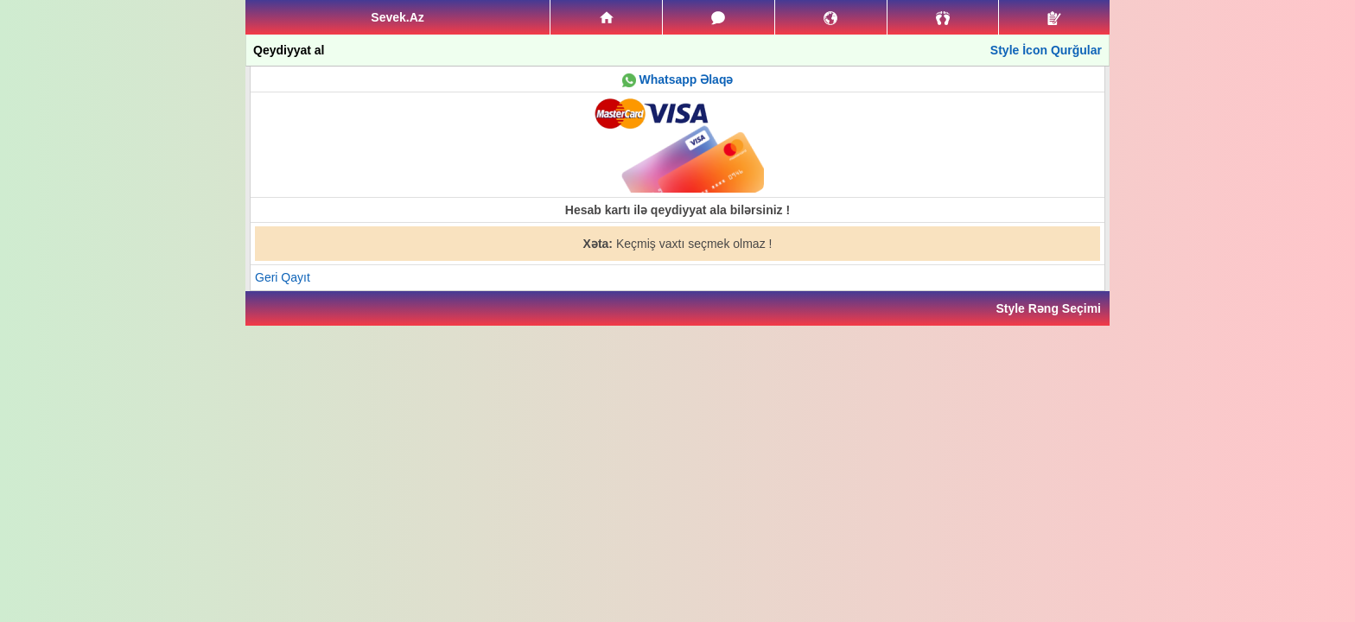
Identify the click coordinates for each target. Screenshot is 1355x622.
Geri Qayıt (282, 277)
